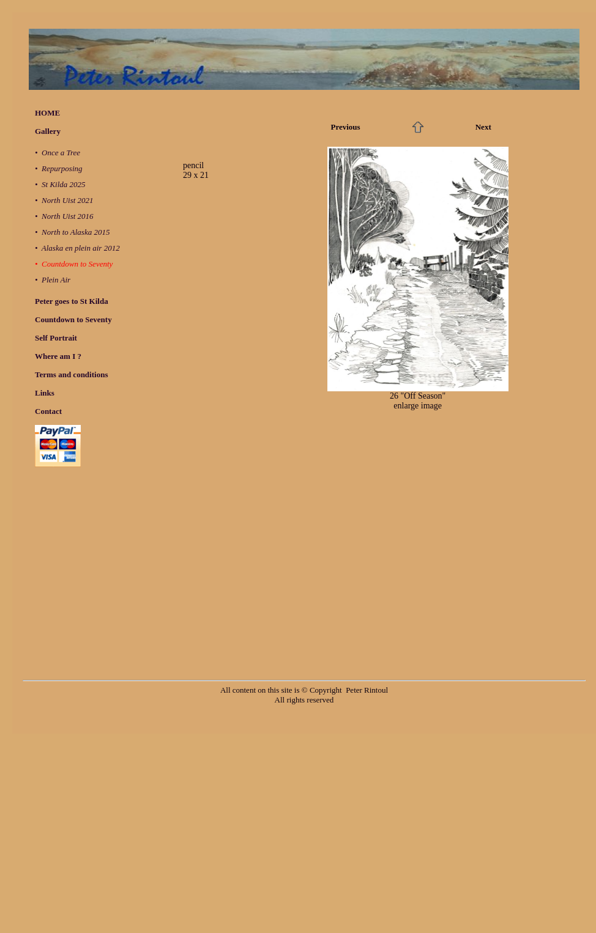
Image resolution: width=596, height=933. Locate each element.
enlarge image (417, 405)
